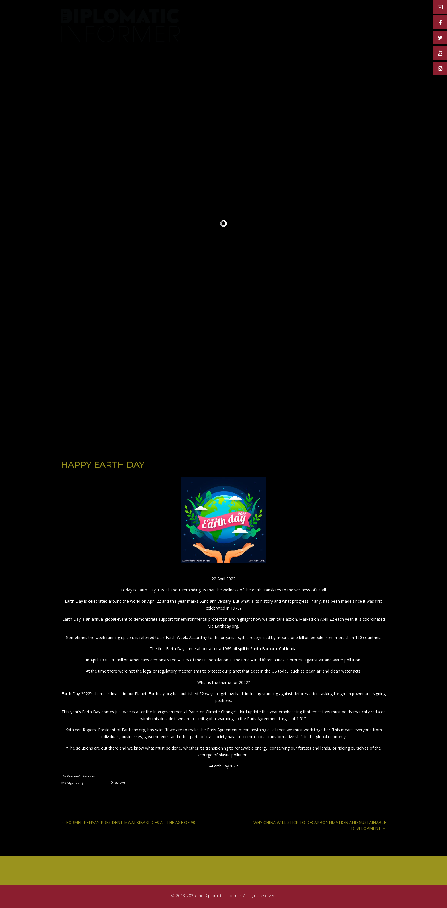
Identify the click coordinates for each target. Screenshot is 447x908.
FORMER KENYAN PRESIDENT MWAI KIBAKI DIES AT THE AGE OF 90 (128, 822)
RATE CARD (271, 18)
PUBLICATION (237, 18)
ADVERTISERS (306, 18)
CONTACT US (370, 18)
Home (209, 18)
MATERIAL (338, 18)
